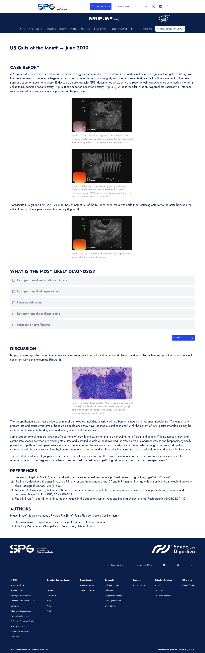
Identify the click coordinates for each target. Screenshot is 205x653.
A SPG (14, 580)
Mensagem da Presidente (21, 595)
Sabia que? (109, 590)
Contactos (15, 636)
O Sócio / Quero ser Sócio (22, 621)
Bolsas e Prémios (87, 585)
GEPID (50, 590)
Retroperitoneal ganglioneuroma (38, 314)
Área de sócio (122, 6)
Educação (109, 580)
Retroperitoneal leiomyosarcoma (38, 291)
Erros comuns (110, 605)
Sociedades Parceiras (20, 631)
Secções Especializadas (58, 580)
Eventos (137, 580)
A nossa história (17, 590)
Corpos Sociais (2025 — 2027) (24, 600)
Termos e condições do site (20, 649)
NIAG (49, 600)
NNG (49, 611)
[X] (154, 6)
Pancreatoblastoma (29, 302)
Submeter (183, 337)
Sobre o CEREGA (87, 590)
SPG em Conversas (163, 595)
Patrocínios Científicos (20, 616)
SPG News (141, 6)
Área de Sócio (144, 565)
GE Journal (187, 580)
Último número (188, 585)
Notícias (158, 585)
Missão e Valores (17, 585)
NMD (49, 605)
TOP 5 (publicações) (113, 600)
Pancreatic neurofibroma (33, 325)
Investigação (86, 580)
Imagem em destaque (114, 595)
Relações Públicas (163, 580)
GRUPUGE (51, 595)
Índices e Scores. (112, 585)
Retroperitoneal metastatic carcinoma (42, 280)
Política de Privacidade (40, 649)
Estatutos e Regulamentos (21, 611)
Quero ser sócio (101, 6)
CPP (49, 585)
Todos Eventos (139, 585)
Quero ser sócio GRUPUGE (170, 28)
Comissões (15, 605)
